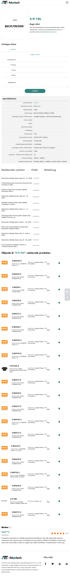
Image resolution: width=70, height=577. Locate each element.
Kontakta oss (6, 558)
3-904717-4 (15, 473)
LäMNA (35, 86)
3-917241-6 (13, 327)
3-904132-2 (15, 354)
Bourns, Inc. (37, 101)
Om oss (4, 555)
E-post (14, 65)
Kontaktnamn (11, 54)
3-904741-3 (15, 301)
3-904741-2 (14, 434)
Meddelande (12, 77)
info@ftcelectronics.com (49, 32)
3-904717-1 (15, 275)
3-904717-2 (15, 394)
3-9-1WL (12, 459)
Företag (13, 60)
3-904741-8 (15, 315)
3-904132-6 (15, 262)
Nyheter (4, 562)
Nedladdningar (7, 566)
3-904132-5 (15, 420)
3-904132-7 (15, 288)
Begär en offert (5, 550)
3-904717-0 (15, 341)
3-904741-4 (15, 381)
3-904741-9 (15, 222)
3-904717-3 (15, 368)
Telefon (13, 70)
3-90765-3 (15, 249)
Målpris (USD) (40, 49)
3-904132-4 (15, 235)
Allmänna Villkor (5, 541)
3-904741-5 (14, 407)
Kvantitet (13, 49)
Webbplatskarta (7, 569)
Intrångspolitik (7, 546)
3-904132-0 (15, 447)
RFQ (62, 224)
